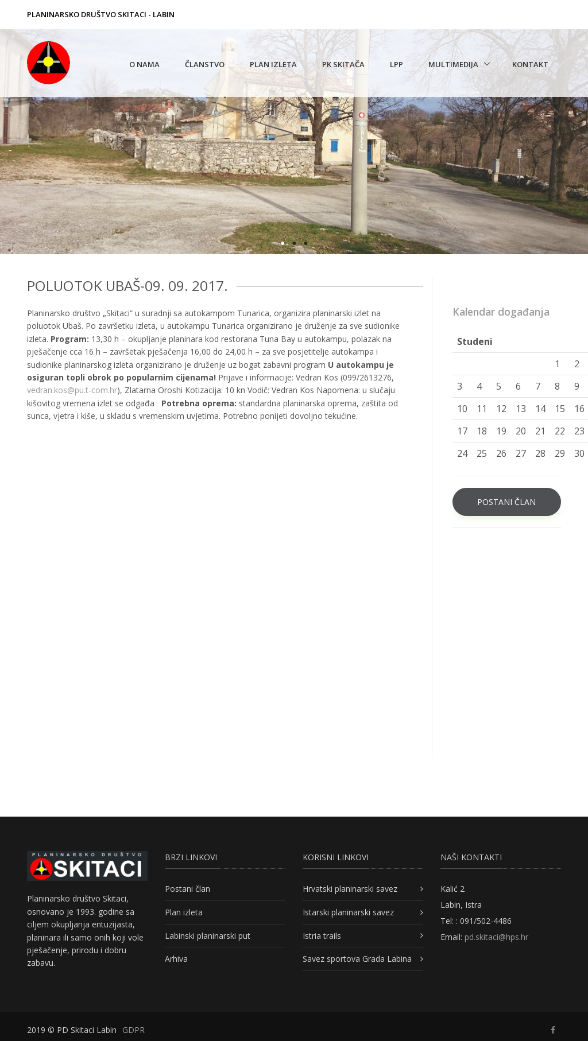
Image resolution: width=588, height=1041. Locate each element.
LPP (396, 64)
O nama (144, 64)
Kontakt (530, 64)
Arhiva (176, 958)
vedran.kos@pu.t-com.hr (72, 389)
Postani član (187, 888)
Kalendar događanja (501, 311)
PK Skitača (343, 64)
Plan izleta (273, 64)
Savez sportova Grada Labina (357, 958)
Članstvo (205, 64)
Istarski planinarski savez (348, 912)
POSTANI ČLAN (506, 501)
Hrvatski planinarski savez (350, 888)
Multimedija (453, 64)
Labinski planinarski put (207, 935)
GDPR (133, 1029)
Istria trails (322, 935)
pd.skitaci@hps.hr (496, 936)
